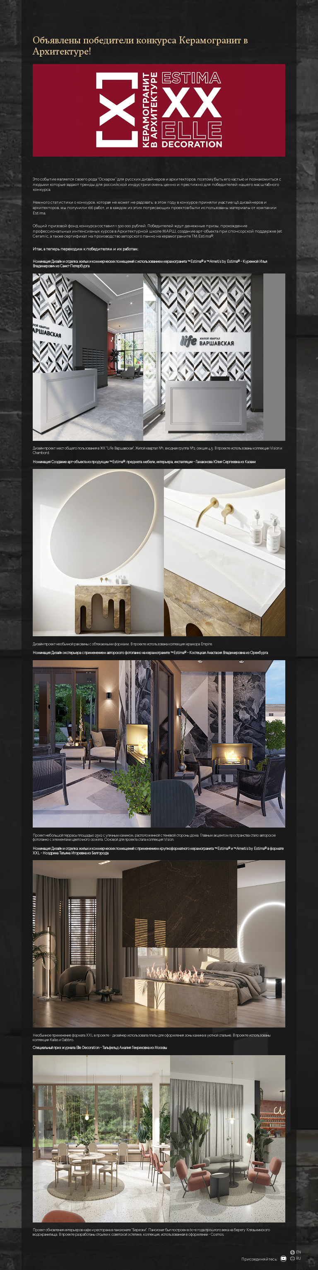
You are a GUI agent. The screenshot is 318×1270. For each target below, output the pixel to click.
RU (295, 1259)
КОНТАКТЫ (275, 12)
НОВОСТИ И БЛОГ (191, 12)
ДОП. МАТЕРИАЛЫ (223, 12)
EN (295, 1253)
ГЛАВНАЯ (138, 12)
